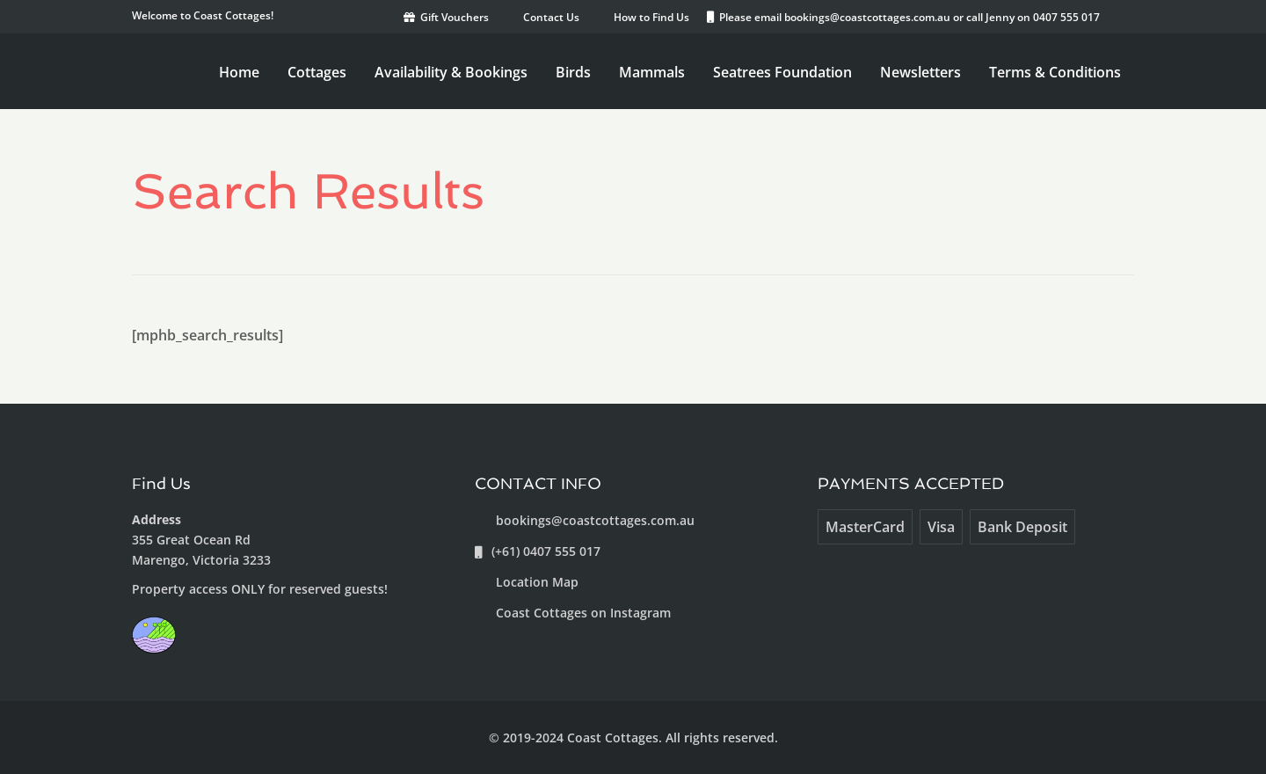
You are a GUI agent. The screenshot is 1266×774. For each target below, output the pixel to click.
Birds (573, 72)
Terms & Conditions (1055, 72)
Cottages (316, 72)
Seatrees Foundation (782, 72)
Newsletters (920, 72)
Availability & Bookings (451, 72)
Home (239, 72)
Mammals (652, 72)
